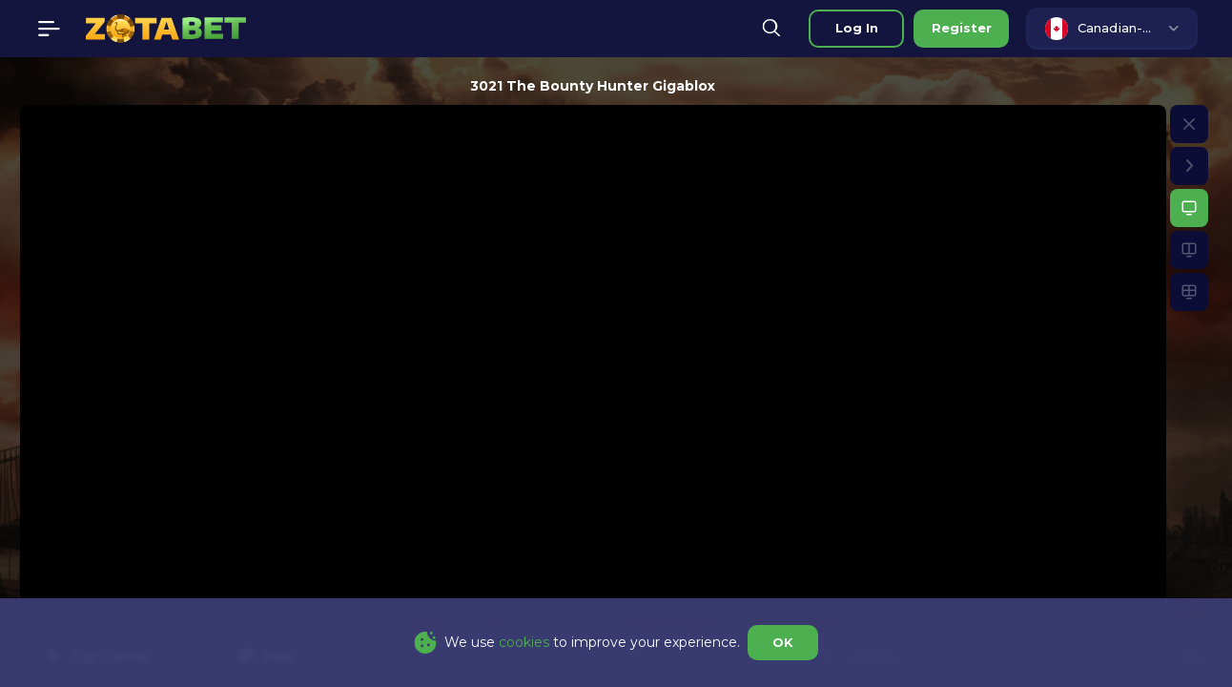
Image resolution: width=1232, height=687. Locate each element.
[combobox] (1112, 29)
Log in (856, 27)
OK (782, 642)
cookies (524, 642)
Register (962, 27)
